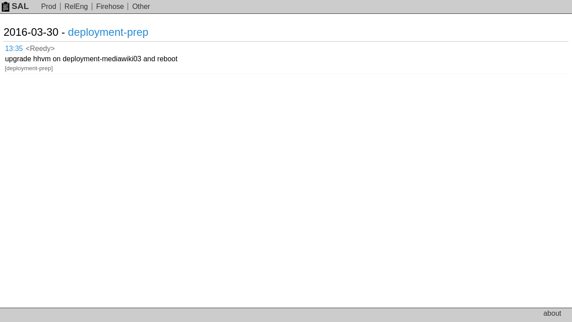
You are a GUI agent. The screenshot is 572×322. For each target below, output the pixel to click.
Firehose (110, 6)
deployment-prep (119, 32)
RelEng (76, 6)
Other (141, 6)
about (552, 313)
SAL (15, 6)
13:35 (23, 47)
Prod (48, 6)
